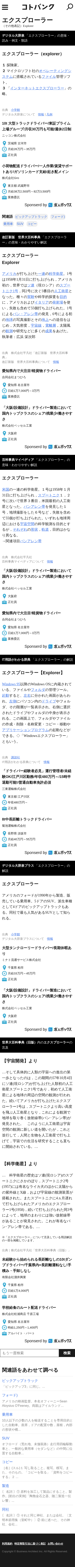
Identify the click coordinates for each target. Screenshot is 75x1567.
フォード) (58, 216)
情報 (41, 114)
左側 (12, 701)
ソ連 (30, 285)
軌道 (45, 529)
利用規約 (7, 1543)
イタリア (41, 302)
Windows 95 (11, 684)
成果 (48, 331)
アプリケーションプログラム (25, 730)
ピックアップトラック (31, 216)
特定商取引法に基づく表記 (30, 1543)
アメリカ (9, 274)
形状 (34, 529)
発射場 (57, 302)
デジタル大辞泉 (13, 35)
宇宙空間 (27, 524)
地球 (9, 320)
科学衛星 (56, 274)
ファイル (49, 77)
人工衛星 (61, 291)
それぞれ (20, 529)
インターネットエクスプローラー (37, 88)
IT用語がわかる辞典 (16, 659)
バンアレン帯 (34, 507)
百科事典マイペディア (18, 459)
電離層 (50, 325)
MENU (5, 7)
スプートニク (49, 495)
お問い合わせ (55, 1543)
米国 (5, 489)
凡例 (49, 114)
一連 (41, 274)
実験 (30, 297)
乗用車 (8, 224)
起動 (5, 696)
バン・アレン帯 (25, 314)
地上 (45, 320)
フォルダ (38, 690)
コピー (32, 224)
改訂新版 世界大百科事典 (21, 237)
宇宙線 (36, 325)
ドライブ (49, 701)
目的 (63, 297)
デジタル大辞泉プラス (18, 865)
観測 (9, 331)
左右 (27, 696)
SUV (20, 224)
